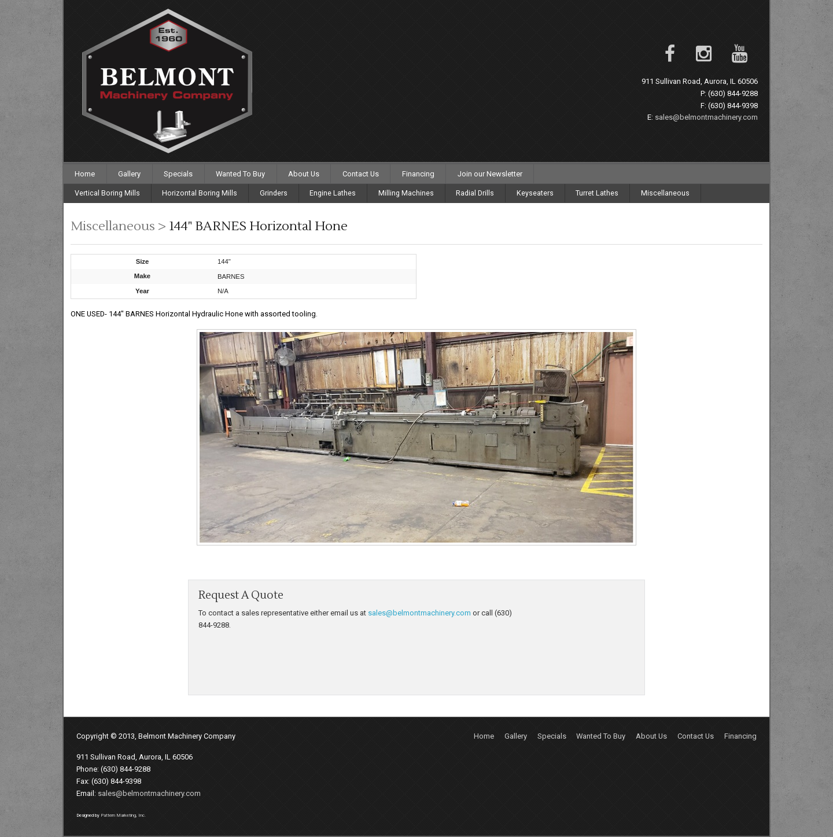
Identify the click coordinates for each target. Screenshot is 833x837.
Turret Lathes (597, 193)
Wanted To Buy (240, 173)
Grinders (274, 193)
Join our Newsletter (490, 173)
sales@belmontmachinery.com (706, 117)
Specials (178, 173)
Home (85, 173)
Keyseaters (535, 193)
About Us (303, 173)
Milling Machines (406, 193)
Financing (418, 173)
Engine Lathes (332, 193)
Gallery (129, 173)
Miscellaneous (665, 193)
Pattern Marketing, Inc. (123, 815)
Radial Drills (475, 193)
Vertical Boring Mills (107, 193)
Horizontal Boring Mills (199, 193)
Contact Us (360, 173)
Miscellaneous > (120, 226)
